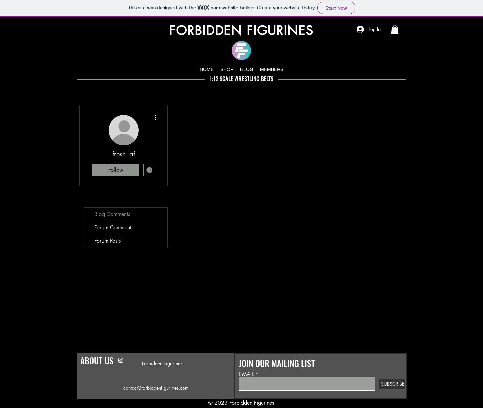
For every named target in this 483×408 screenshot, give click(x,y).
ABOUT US (96, 360)
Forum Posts (107, 240)
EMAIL (246, 374)
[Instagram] (120, 360)
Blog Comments (112, 214)
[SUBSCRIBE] (392, 384)
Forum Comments (113, 227)
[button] (395, 29)
